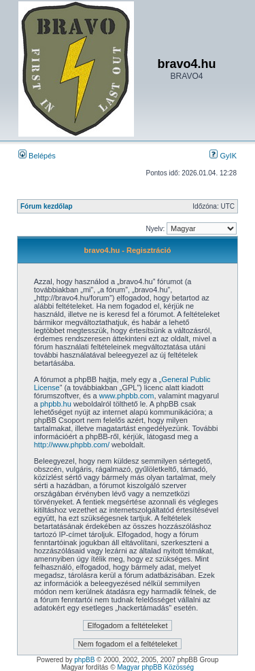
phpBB (84, 660)
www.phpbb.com (126, 396)
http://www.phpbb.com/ (71, 445)
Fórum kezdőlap (46, 206)
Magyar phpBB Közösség (155, 667)
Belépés (37, 156)
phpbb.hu (55, 404)
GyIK (223, 156)
